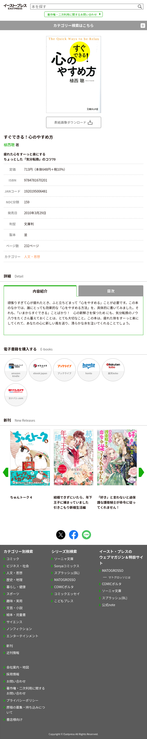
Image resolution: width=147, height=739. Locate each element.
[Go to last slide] (5, 472)
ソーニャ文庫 (63, 558)
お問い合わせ (16, 681)
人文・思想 (32, 256)
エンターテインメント (22, 636)
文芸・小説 (14, 607)
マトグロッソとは (119, 577)
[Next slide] (141, 472)
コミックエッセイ (67, 593)
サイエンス (14, 621)
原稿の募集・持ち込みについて (25, 710)
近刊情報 (12, 652)
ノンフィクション (19, 628)
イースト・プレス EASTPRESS (15, 6)
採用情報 (12, 674)
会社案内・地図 (17, 667)
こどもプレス (63, 601)
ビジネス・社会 (17, 566)
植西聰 (9, 144)
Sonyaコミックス (66, 566)
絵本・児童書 (16, 614)
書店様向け (14, 719)
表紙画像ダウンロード (70, 122)
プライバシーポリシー (22, 700)
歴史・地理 (14, 579)
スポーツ (12, 593)
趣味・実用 (14, 601)
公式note (108, 604)
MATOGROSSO (64, 579)
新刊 (9, 645)
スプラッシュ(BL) (66, 572)
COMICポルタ (64, 586)
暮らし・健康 (16, 586)
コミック (12, 558)
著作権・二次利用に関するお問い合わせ (72, 14)
